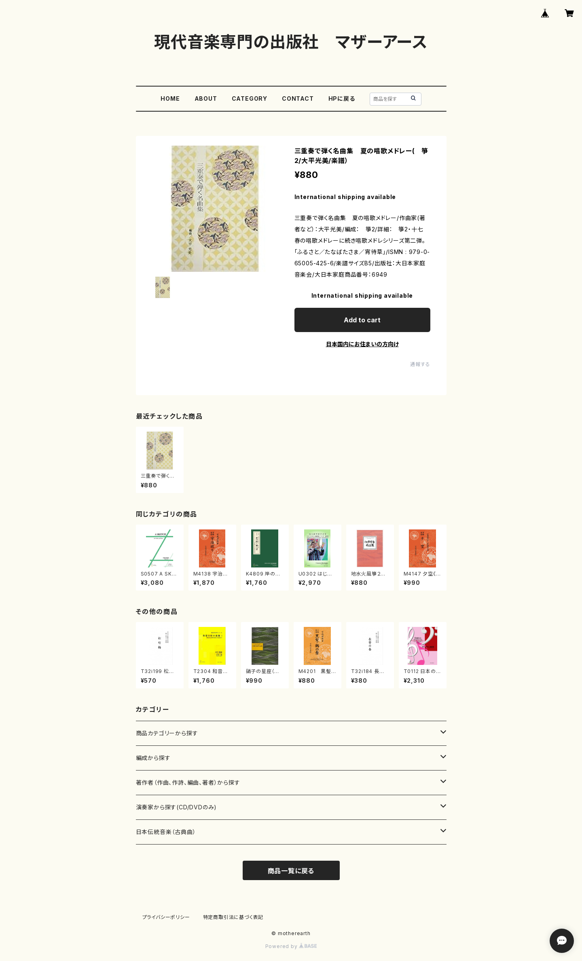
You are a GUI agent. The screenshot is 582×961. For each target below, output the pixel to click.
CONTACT (298, 98)
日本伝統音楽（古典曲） (166, 831)
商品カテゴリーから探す (167, 733)
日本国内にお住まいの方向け (362, 344)
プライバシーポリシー (166, 917)
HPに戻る (341, 98)
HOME (170, 98)
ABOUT (206, 98)
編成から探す (153, 757)
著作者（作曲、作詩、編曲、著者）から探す (188, 782)
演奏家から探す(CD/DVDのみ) (176, 807)
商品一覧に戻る (291, 871)
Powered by (291, 946)
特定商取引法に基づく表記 (233, 917)
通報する (420, 364)
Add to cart (362, 320)
